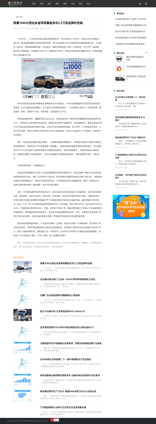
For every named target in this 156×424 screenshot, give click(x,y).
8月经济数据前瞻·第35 (136, 66)
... (146, 51)
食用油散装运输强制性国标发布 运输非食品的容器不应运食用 (70, 375)
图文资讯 (120, 53)
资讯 (21, 17)
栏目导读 (120, 91)
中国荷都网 (14, 17)
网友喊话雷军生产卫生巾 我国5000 (130, 137)
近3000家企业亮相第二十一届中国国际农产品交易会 (65, 359)
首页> (18, 17)
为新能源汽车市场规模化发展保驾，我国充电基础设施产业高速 (71, 343)
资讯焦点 (120, 13)
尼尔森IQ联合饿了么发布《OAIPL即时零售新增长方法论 (67, 279)
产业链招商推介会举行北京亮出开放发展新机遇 (63, 407)
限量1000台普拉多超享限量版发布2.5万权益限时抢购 (66, 263)
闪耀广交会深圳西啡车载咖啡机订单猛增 (60, 295)
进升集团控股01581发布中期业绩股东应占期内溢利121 (67, 327)
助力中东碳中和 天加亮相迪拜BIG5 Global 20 (62, 311)
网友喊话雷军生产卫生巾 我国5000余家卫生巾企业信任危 (68, 391)
